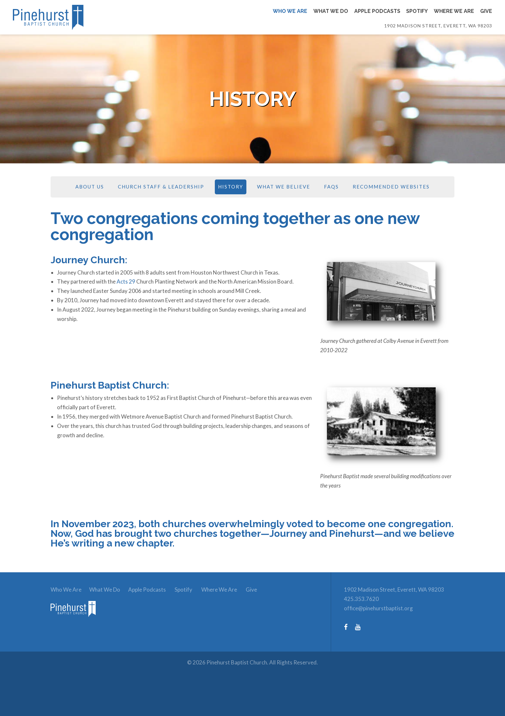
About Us (89, 187)
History (230, 187)
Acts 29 (126, 282)
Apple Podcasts (151, 590)
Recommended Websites (391, 187)
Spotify (190, 590)
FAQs (331, 187)
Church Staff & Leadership (161, 187)
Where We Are (228, 590)
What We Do (106, 590)
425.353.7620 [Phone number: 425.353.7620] (361, 599)
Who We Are (66, 590)
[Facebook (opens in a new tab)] (349, 627)
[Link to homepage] (86, 18)
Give (262, 590)
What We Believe (283, 187)
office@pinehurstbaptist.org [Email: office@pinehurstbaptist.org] (378, 608)
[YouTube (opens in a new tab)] (361, 627)
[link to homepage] (76, 622)
